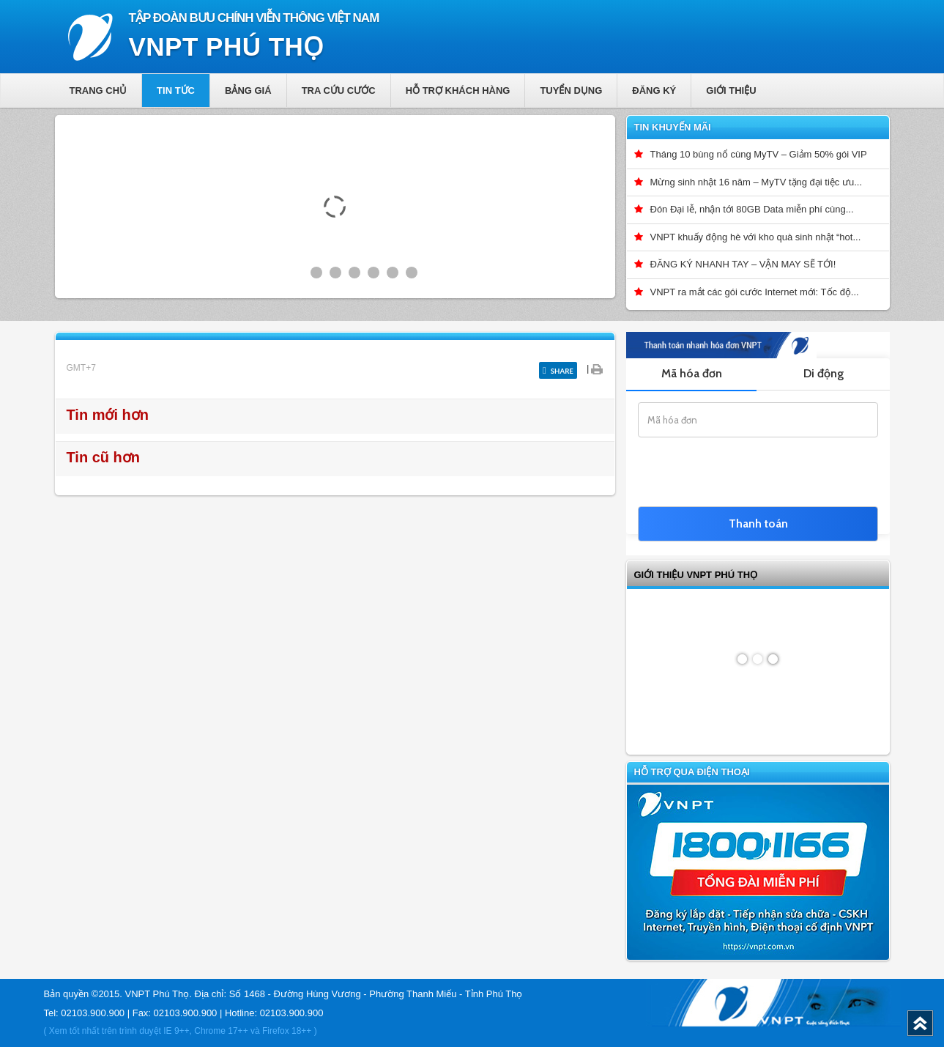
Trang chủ (98, 90)
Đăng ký (654, 90)
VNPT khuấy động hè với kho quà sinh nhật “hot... (755, 237)
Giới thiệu (731, 90)
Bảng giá (248, 90)
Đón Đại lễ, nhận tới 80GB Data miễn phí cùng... (752, 209)
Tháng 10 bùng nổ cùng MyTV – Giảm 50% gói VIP (758, 154)
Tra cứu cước (339, 90)
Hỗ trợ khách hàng (458, 90)
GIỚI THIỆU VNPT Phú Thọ (696, 574)
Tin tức (176, 90)
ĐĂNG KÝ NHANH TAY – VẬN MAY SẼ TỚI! (743, 264)
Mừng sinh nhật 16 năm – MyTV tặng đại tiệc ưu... (756, 182)
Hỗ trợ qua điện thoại (692, 771)
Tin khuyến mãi (672, 127)
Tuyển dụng (571, 90)
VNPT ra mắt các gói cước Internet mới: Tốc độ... (754, 291)
